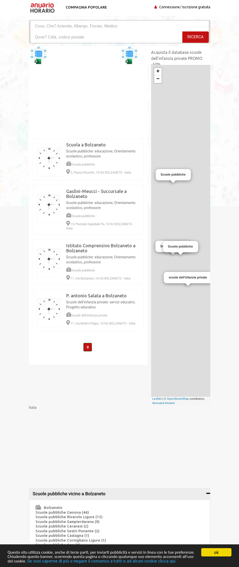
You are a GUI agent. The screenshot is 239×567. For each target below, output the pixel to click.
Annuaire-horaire (163, 402)
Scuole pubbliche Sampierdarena (67, 521)
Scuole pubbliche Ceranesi (62, 526)
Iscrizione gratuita (196, 7)
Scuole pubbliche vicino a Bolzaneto (69, 493)
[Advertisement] (119, 445)
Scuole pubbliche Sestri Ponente (67, 531)
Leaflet (157, 398)
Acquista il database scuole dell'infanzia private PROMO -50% (176, 58)
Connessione (169, 7)
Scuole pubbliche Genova (62, 512)
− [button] (157, 79)
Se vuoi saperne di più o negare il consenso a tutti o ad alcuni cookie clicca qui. (101, 561)
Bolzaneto (49, 507)
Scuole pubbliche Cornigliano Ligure (71, 540)
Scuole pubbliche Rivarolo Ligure (69, 517)
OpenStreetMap (178, 398)
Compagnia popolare (86, 7)
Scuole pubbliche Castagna (62, 535)
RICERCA (195, 36)
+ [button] (157, 71)
